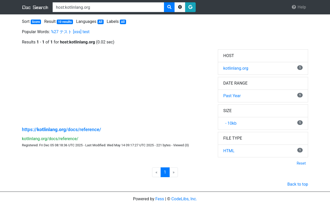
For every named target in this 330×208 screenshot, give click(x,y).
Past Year (232, 95)
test (85, 31)
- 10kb (229, 123)
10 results (65, 22)
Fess (159, 198)
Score (36, 22)
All (100, 22)
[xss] (77, 31)
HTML (228, 150)
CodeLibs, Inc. (184, 198)
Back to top (297, 184)
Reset (301, 163)
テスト (66, 31)
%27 (55, 31)
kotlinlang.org (235, 68)
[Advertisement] (116, 85)
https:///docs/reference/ (61, 129)
